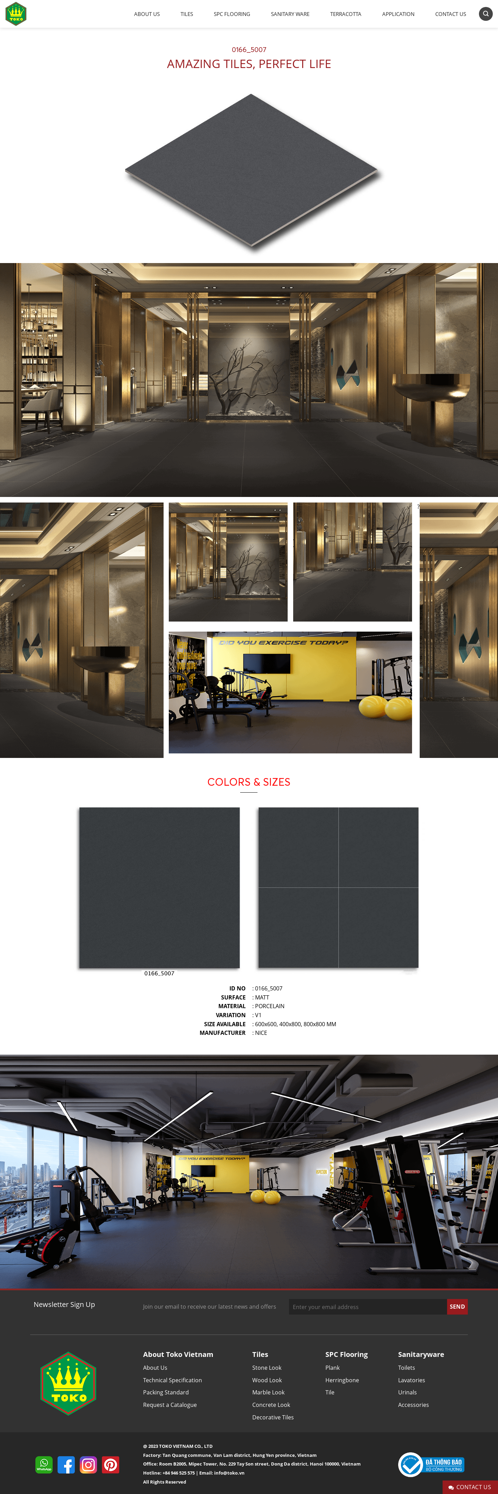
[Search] (486, 13)
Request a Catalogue (170, 1405)
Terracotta (345, 13)
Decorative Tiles (273, 1417)
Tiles (187, 13)
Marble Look (268, 1392)
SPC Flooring (232, 13)
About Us (147, 13)
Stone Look (266, 1367)
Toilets (406, 1367)
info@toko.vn (229, 1473)
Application (398, 13)
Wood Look (267, 1380)
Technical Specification (172, 1380)
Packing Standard (166, 1392)
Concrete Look (271, 1405)
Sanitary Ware (290, 13)
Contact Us (450, 13)
